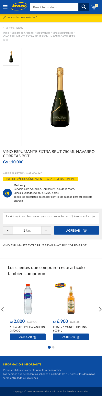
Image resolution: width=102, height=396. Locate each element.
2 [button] (53, 347)
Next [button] (100, 309)
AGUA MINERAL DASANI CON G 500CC (27, 328)
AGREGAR (76, 230)
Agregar (27, 336)
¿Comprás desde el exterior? (20, 17)
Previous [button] (2, 309)
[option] (28, 312)
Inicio (6, 32)
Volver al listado (13, 27)
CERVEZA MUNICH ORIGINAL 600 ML (70, 328)
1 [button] (49, 347)
